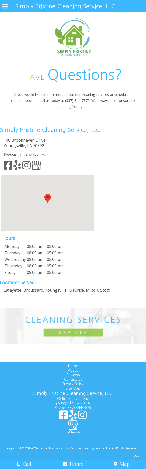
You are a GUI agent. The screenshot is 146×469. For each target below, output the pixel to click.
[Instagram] (27, 167)
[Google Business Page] (36, 167)
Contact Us (73, 379)
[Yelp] (18, 167)
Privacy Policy (73, 384)
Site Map (73, 388)
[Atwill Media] (77, 442)
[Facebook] (9, 167)
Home (73, 366)
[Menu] (5, 7)
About (73, 370)
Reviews (73, 375)
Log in (139, 455)
